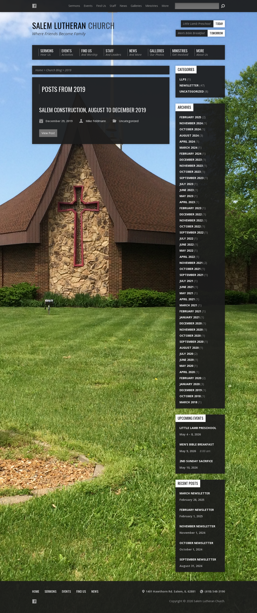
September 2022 (191, 232)
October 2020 (190, 335)
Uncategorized (129, 121)
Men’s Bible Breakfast (196, 444)
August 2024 (189, 135)
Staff (113, 6)
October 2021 (190, 269)
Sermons (74, 6)
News (123, 6)
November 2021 (191, 263)
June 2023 (186, 190)
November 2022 (191, 220)
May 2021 (186, 293)
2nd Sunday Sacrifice (196, 461)
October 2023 (190, 172)
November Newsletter (197, 526)
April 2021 (187, 299)
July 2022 (186, 238)
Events (88, 6)
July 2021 (186, 281)
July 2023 (186, 184)
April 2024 (187, 141)
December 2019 (190, 390)
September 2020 (191, 342)
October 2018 (190, 396)
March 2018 (188, 402)
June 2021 (186, 287)
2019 (68, 70)
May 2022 (186, 250)
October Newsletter (196, 543)
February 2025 (190, 117)
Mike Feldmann (96, 121)
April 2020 (187, 372)
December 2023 (190, 159)
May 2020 (186, 366)
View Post (48, 133)
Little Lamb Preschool (197, 428)
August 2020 (189, 348)
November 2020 (191, 329)
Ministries (151, 6)
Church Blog (54, 70)
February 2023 (190, 208)
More (165, 6)
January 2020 (189, 384)
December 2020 (190, 323)
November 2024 (191, 123)
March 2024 (188, 147)
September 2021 (191, 275)
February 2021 (190, 311)
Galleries (136, 6)
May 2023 (186, 196)
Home (39, 70)
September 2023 (191, 178)
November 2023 (191, 166)
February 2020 (190, 378)
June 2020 (186, 360)
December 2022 (190, 214)
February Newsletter (196, 510)
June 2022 (186, 244)
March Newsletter (194, 493)
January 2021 (189, 317)
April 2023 (187, 202)
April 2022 (187, 257)
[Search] (197, 6)
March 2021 (188, 305)
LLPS (182, 79)
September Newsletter (197, 559)
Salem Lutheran (73, 25)
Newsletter (189, 85)
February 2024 (190, 153)
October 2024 (190, 129)
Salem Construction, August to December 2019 (92, 110)
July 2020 (186, 354)
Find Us (101, 6)
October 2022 (190, 226)
